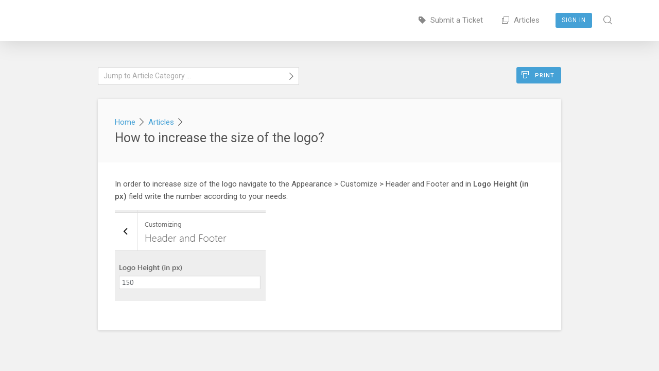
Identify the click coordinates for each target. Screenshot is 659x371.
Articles (521, 20)
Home (125, 122)
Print (538, 75)
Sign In (574, 20)
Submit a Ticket (451, 20)
